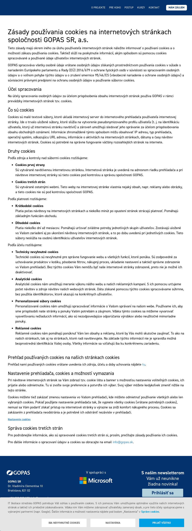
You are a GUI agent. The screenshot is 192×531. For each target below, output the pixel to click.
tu (143, 364)
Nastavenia (113, 523)
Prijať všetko (161, 523)
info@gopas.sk (123, 442)
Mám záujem (176, 7)
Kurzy (141, 7)
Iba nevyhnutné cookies (64, 523)
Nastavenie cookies (19, 419)
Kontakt (154, 7)
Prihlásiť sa (163, 493)
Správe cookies (150, 512)
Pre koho (115, 7)
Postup (129, 7)
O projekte (98, 7)
